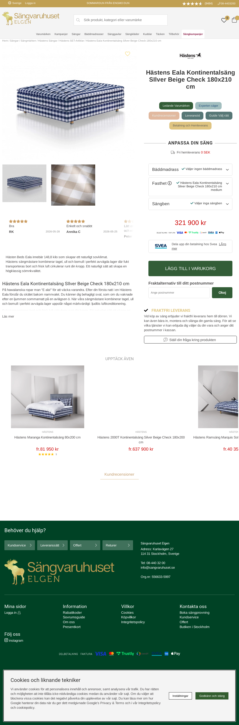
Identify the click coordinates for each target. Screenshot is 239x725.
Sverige (15, 3)
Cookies (127, 613)
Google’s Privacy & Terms (105, 703)
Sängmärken (28, 40)
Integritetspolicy (132, 622)
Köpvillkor (128, 618)
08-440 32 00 (155, 563)
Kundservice (17, 546)
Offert (77, 546)
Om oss (69, 622)
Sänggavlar (114, 34)
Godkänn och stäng (212, 696)
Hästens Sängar (47, 40)
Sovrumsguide (73, 618)
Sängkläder (132, 34)
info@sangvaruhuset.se (158, 568)
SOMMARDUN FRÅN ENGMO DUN (108, 3)
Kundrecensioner (163, 115)
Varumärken (43, 34)
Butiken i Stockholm (194, 627)
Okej (222, 293)
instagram (13, 641)
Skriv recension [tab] (221, 487)
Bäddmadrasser (94, 34)
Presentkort (71, 627)
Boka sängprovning (193, 613)
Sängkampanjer (193, 34)
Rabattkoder (71, 613)
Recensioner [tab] (13, 487)
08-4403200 (228, 3)
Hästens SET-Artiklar (71, 40)
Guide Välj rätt (220, 115)
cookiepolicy (25, 707)
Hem (5, 40)
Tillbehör (174, 34)
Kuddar (147, 34)
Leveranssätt (49, 546)
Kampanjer (61, 34)
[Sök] (121, 20)
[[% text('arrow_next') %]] (233, 399)
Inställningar (180, 696)
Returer (111, 546)
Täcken (160, 34)
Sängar (76, 34)
